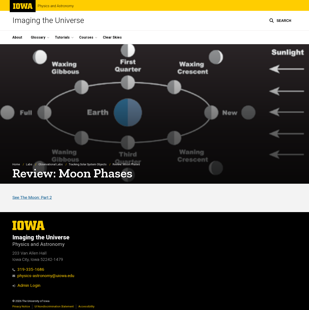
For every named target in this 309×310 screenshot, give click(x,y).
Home (16, 164)
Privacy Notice (21, 306)
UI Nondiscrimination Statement (54, 306)
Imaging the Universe (48, 20)
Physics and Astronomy (56, 6)
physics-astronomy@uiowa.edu (43, 275)
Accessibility (86, 306)
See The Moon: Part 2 (32, 197)
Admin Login (28, 285)
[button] (280, 20)
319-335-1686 (28, 269)
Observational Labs (50, 164)
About (17, 37)
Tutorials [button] (62, 37)
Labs (29, 164)
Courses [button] (86, 37)
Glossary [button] (38, 37)
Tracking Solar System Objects (88, 164)
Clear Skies (112, 37)
